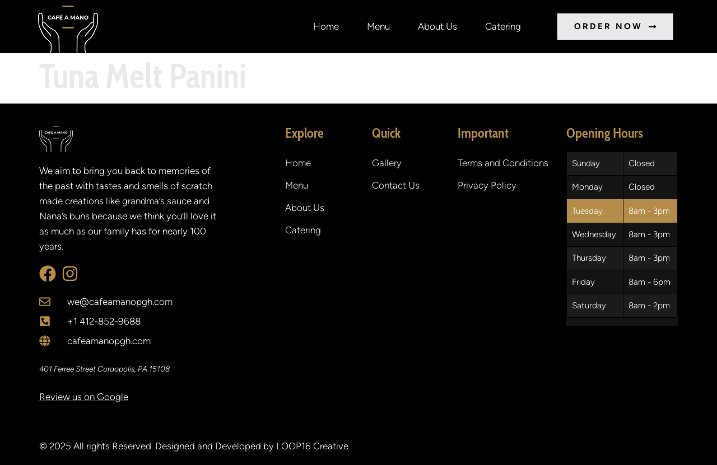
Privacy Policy (487, 185)
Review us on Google (83, 396)
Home (326, 26)
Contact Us (396, 185)
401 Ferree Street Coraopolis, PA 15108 (104, 368)
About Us (437, 26)
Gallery (387, 162)
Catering (503, 26)
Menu (378, 26)
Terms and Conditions (503, 162)
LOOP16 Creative (312, 446)
